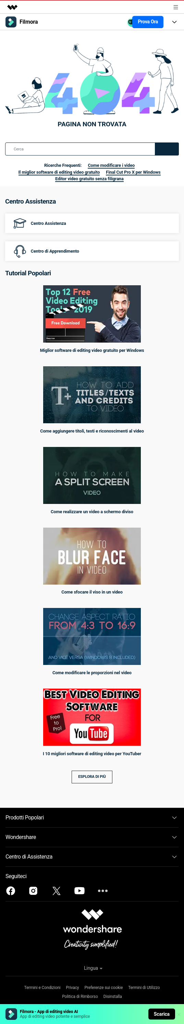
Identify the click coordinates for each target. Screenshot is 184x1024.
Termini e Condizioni (42, 987)
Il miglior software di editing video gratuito (59, 172)
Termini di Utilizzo (144, 987)
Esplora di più (92, 776)
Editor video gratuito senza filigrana (89, 178)
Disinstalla (112, 996)
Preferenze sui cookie (103, 987)
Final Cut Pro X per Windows (133, 172)
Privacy (72, 987)
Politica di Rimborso (80, 996)
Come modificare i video (111, 165)
